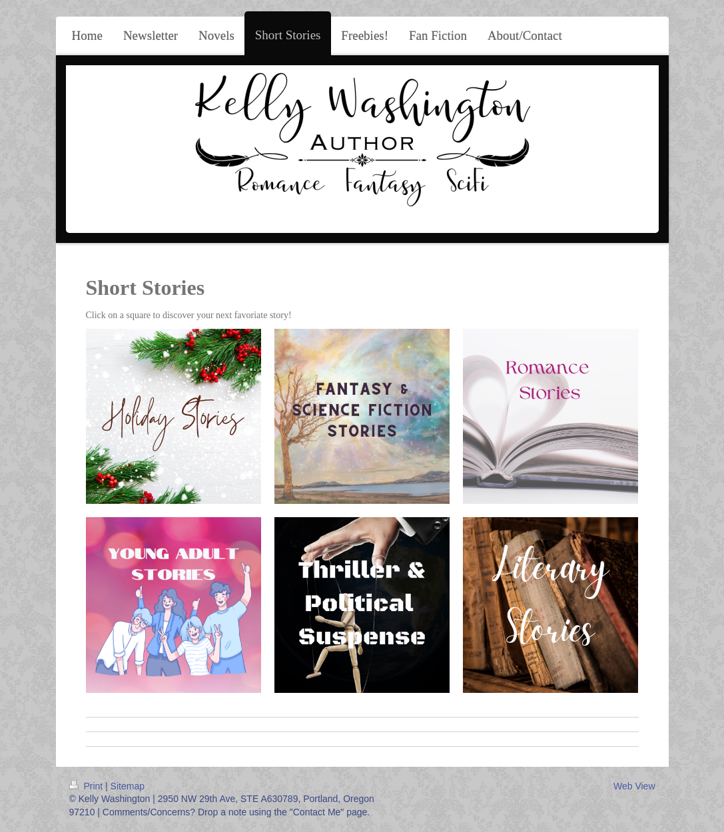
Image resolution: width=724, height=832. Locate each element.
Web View (634, 786)
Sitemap (128, 786)
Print (87, 786)
